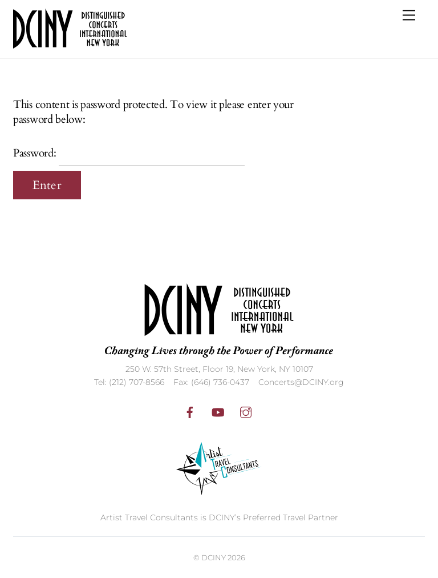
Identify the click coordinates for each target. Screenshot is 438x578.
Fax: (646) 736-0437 (211, 382)
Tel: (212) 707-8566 (129, 382)
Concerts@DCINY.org (301, 382)
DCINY (213, 557)
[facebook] (190, 411)
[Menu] (409, 16)
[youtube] (217, 411)
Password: (129, 153)
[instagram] (245, 411)
